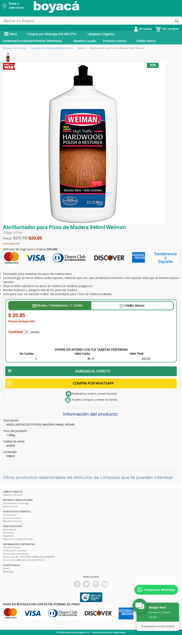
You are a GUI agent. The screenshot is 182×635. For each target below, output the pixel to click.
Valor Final (136, 353)
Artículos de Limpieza (14, 47)
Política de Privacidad (14, 550)
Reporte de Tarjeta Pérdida (18, 538)
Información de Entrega (16, 503)
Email (6, 568)
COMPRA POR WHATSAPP (60, 383)
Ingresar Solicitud (12, 494)
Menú (10, 34)
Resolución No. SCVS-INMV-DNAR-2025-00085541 (29, 556)
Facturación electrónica (16, 553)
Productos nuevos (114, 41)
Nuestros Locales (84, 41)
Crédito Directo (146, 41)
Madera (82, 47)
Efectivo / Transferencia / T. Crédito (58, 305)
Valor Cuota (82, 353)
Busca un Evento (12, 517)
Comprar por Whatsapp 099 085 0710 (51, 34)
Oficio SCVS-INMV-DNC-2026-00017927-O (24, 559)
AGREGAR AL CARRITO (58, 371)
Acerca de (8, 532)
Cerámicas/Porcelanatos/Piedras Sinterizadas (32, 41)
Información (9, 514)
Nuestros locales (12, 547)
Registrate (8, 535)
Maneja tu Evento (12, 521)
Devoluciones (10, 506)
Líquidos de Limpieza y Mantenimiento (52, 47)
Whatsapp (8, 571)
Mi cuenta (143, 29)
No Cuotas (26, 353)
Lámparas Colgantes (101, 34)
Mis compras (167, 29)
